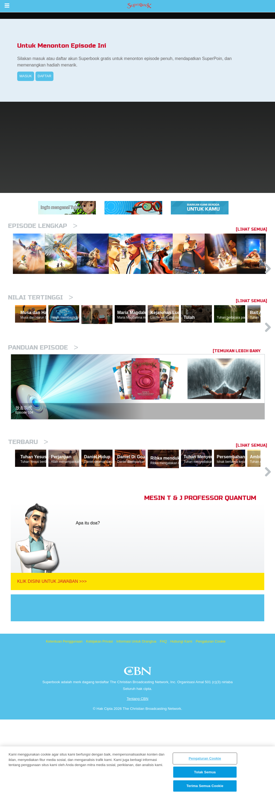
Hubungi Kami (181, 719)
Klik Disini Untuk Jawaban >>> (52, 659)
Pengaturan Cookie (211, 719)
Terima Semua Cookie (204, 786)
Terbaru (28, 494)
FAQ (163, 719)
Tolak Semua (205, 772)
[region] (137, 771)
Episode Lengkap (42, 226)
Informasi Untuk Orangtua (136, 719)
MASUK (25, 76)
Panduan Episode (43, 400)
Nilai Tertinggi (40, 325)
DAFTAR (44, 76)
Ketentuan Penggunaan (64, 719)
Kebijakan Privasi (99, 719)
